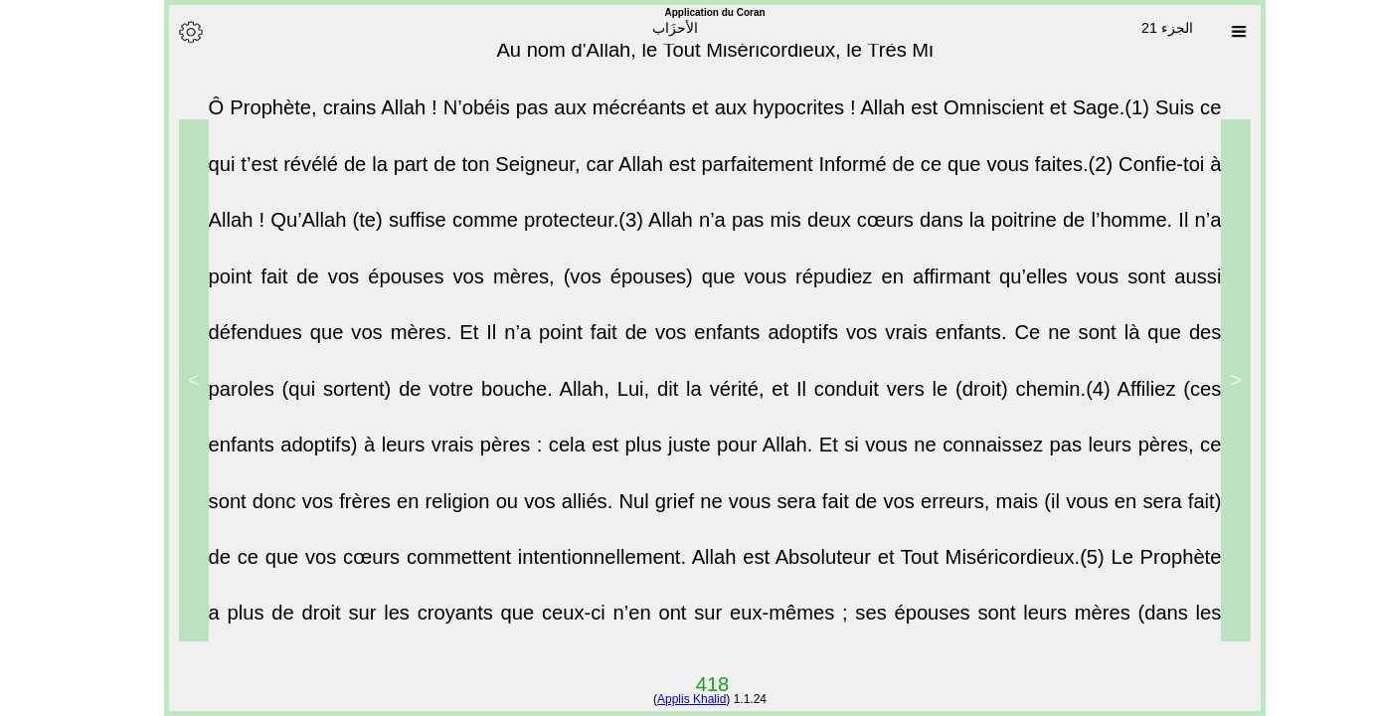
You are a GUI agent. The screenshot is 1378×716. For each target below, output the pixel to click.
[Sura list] (1213, 32)
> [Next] (168, 380)
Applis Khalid (665, 699)
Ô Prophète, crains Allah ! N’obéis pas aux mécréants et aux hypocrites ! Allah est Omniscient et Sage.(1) (656, 119)
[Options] (165, 32)
